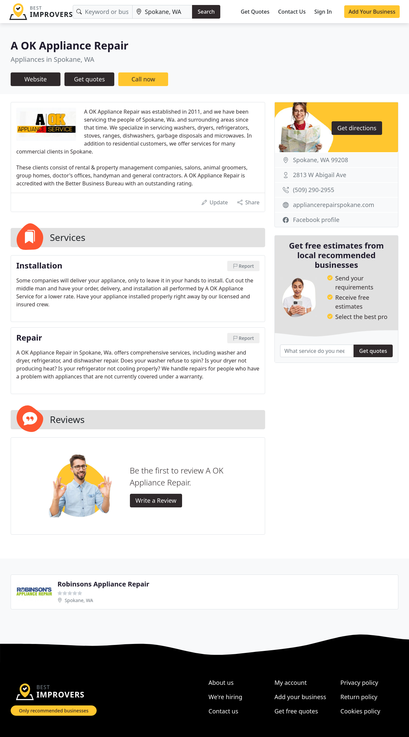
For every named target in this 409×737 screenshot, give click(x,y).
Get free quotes (296, 711)
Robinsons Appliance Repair (103, 583)
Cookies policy (360, 711)
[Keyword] (102, 12)
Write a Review (156, 500)
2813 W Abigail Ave (319, 175)
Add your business (300, 697)
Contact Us (292, 11)
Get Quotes (255, 11)
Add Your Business (372, 11)
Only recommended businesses (53, 710)
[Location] (162, 12)
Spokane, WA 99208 (320, 160)
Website (35, 79)
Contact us (224, 711)
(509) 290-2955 (313, 190)
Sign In (323, 11)
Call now (143, 79)
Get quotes (89, 79)
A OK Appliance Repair (69, 45)
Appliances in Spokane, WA (52, 59)
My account (290, 682)
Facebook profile (316, 220)
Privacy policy (359, 682)
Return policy (359, 697)
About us (221, 682)
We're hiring (226, 697)
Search (206, 11)
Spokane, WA (79, 600)
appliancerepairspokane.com (333, 205)
